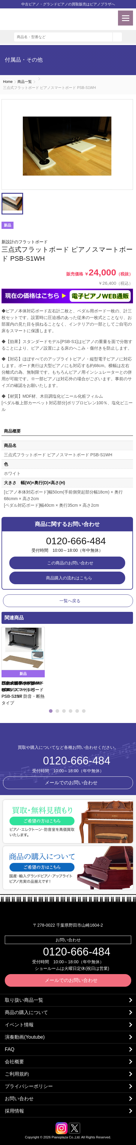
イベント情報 (19, 1024)
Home (8, 82)
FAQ (9, 1049)
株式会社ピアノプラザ (68, 734)
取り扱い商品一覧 (24, 1000)
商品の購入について (26, 1012)
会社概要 (14, 1061)
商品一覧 (24, 82)
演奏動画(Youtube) (25, 1037)
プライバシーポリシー (29, 1086)
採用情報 (14, 1110)
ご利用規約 (17, 1074)
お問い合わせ (19, 1098)
